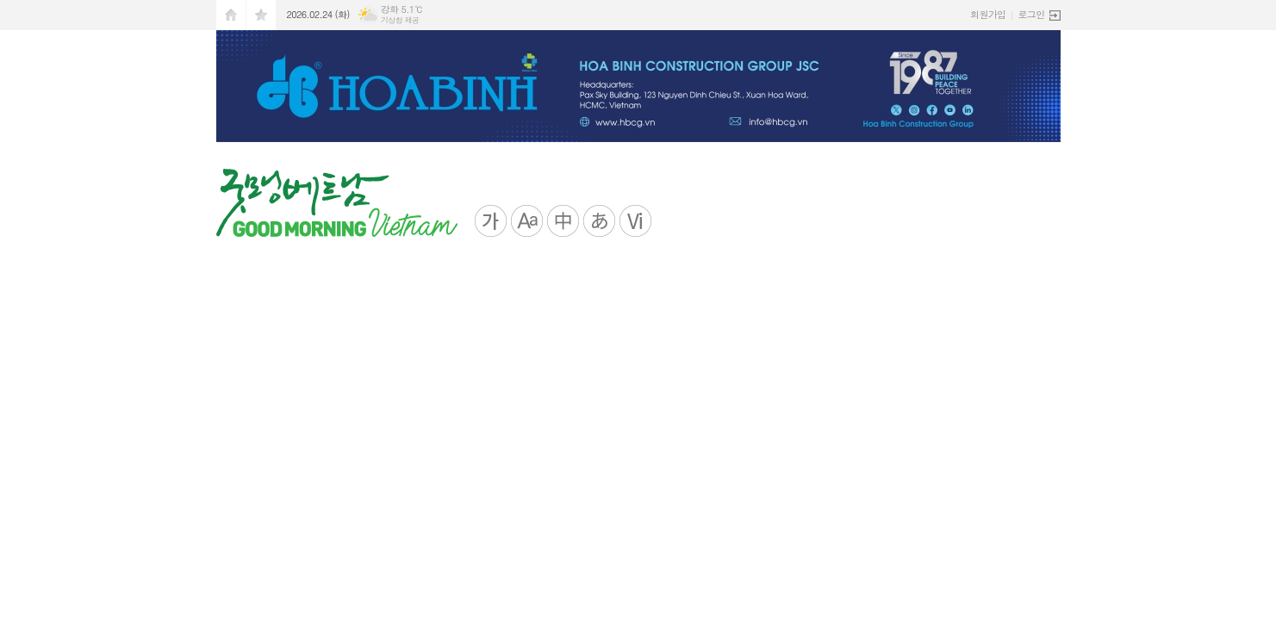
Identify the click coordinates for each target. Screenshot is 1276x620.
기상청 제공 (400, 20)
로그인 (1031, 14)
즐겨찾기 (261, 15)
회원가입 (987, 14)
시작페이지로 (231, 15)
